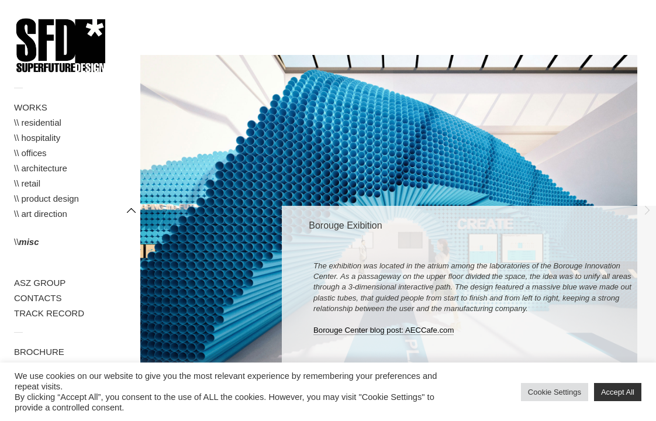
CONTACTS (37, 298)
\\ (26, 242)
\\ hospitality (37, 138)
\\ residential (37, 122)
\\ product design (46, 198)
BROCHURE (39, 352)
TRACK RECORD (49, 313)
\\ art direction (40, 214)
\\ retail (27, 183)
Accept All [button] (617, 392)
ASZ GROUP (39, 283)
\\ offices (30, 153)
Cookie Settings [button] (554, 392)
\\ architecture (40, 168)
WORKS (30, 107)
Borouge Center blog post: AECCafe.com (383, 330)
